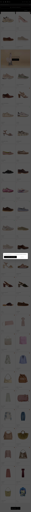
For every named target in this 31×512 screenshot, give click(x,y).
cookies (13, 254)
